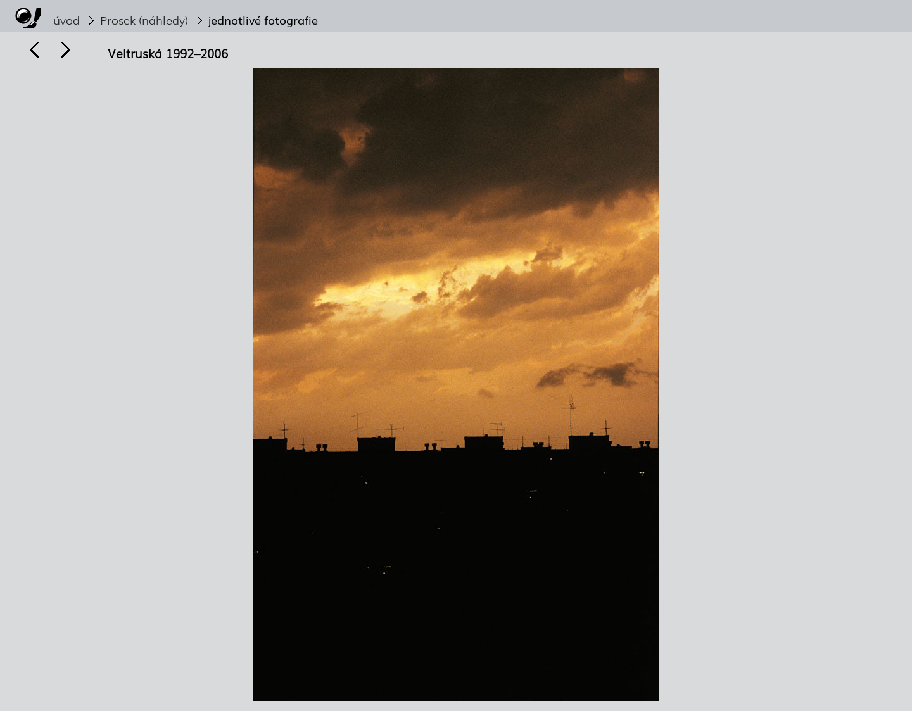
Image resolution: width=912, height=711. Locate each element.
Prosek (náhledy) (144, 19)
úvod (66, 19)
